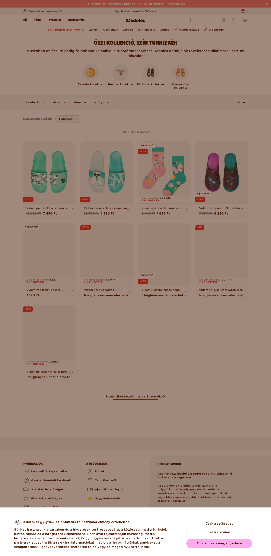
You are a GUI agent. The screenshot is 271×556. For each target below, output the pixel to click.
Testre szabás (219, 532)
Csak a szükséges (219, 523)
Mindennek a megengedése (219, 543)
